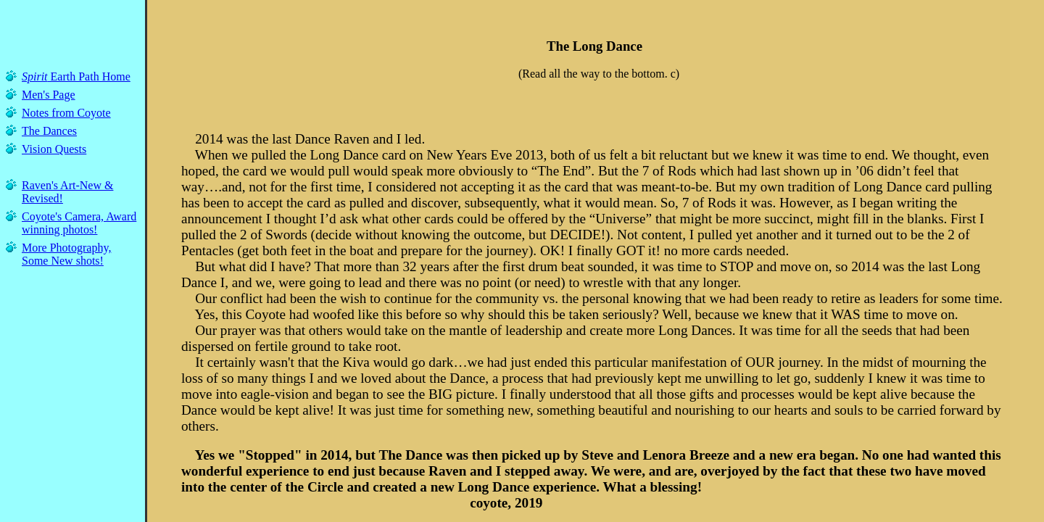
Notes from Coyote (66, 113)
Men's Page (48, 94)
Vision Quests (54, 149)
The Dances (49, 131)
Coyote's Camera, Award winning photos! (79, 223)
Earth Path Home (76, 76)
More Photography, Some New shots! (66, 254)
